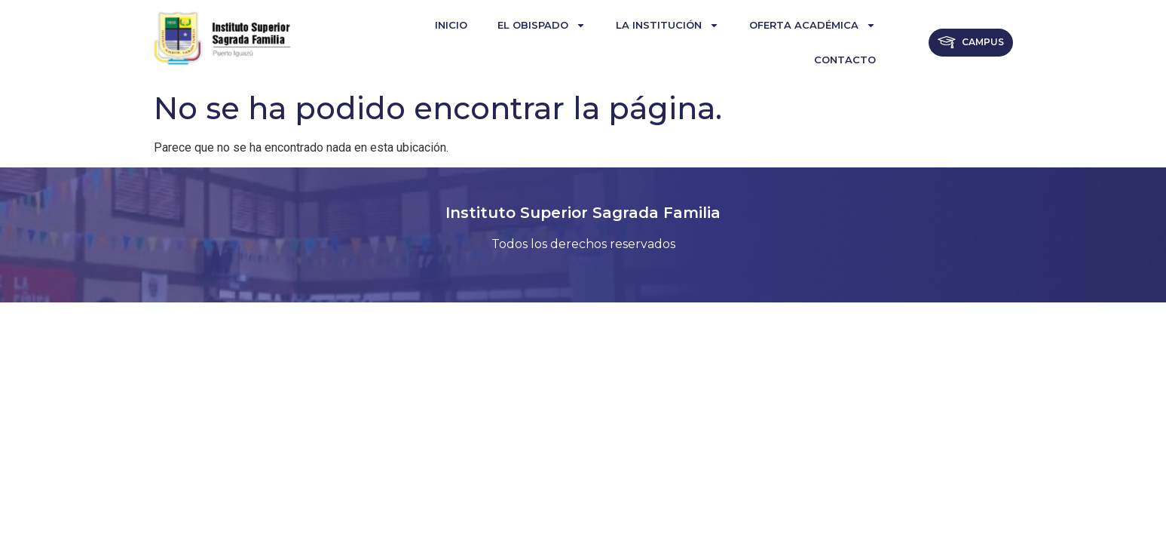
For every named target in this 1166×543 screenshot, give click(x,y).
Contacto (845, 60)
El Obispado (541, 25)
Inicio (451, 25)
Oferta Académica (812, 25)
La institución (667, 25)
